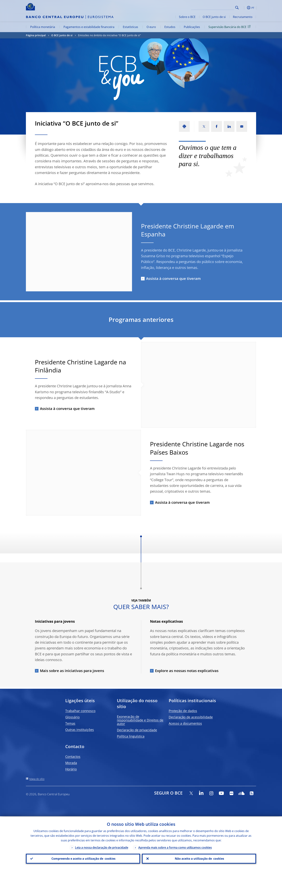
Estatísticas (130, 27)
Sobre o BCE (187, 17)
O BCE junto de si (214, 17)
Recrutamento (243, 17)
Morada (71, 763)
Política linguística (130, 736)
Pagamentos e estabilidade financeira (88, 27)
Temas (70, 723)
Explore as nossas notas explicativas (187, 670)
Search (237, 7)
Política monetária (42, 27)
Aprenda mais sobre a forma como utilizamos (175, 847)
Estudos (169, 27)
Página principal (36, 35)
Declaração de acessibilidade (191, 717)
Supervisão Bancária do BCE (230, 27)
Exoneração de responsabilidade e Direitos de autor (140, 720)
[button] (243, 8)
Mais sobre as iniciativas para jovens (72, 670)
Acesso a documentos (185, 723)
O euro (151, 27)
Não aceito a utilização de (199, 858)
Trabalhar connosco (80, 711)
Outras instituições (79, 729)
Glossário (72, 717)
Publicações (192, 27)
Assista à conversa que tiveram (173, 278)
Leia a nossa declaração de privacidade (101, 847)
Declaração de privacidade (137, 730)
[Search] (216, 7)
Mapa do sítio (36, 779)
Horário (71, 769)
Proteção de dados (183, 711)
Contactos (72, 756)
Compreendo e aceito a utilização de (83, 858)
